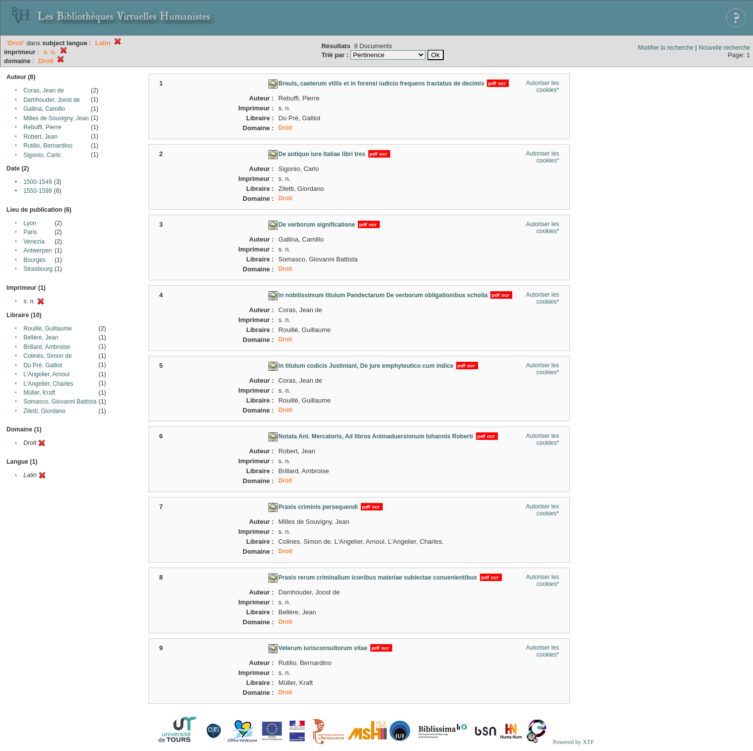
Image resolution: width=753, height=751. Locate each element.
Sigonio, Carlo (42, 155)
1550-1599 (37, 190)
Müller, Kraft (39, 392)
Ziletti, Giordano (44, 411)
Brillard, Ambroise (46, 346)
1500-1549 (37, 181)
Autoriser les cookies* (542, 86)
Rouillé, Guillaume (47, 328)
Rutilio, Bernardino (47, 145)
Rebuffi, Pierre (42, 127)
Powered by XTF (573, 742)
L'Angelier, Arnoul (46, 374)
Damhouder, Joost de (51, 99)
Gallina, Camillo (44, 108)
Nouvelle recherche (724, 47)
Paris (30, 232)
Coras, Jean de (43, 90)
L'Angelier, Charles (48, 383)
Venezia (34, 241)
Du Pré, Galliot (42, 365)
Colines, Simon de (47, 355)
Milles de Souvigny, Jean (56, 118)
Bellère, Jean (40, 337)
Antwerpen (37, 250)
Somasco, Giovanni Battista (59, 401)
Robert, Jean (40, 136)
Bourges (34, 259)
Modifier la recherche (665, 47)
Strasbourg (38, 268)
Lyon (29, 223)
